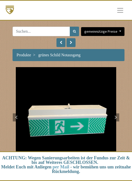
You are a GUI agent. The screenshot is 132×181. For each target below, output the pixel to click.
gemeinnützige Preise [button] (101, 31)
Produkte (24, 55)
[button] (60, 42)
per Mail (61, 166)
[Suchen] (74, 31)
